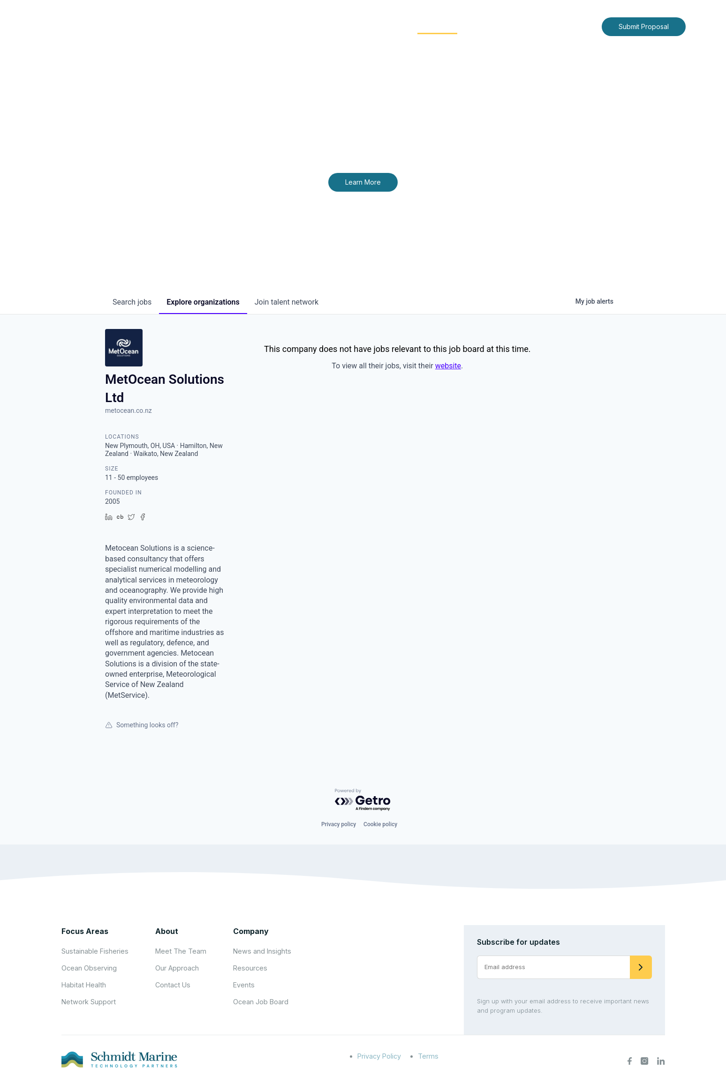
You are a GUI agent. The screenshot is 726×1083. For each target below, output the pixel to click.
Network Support (88, 1002)
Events (244, 985)
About (323, 26)
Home (286, 26)
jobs (132, 302)
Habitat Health (83, 985)
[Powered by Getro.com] (363, 800)
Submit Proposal (644, 26)
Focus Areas (375, 26)
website (448, 365)
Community (437, 26)
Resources (250, 968)
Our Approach (177, 968)
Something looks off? (141, 725)
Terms (428, 1056)
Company (251, 931)
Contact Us (575, 26)
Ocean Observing (89, 968)
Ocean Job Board (260, 1002)
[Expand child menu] (338, 26)
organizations (202, 302)
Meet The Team (180, 951)
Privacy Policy (379, 1056)
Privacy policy (338, 824)
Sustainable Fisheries (95, 951)
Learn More (363, 182)
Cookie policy (380, 824)
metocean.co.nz (128, 410)
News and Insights (509, 26)
